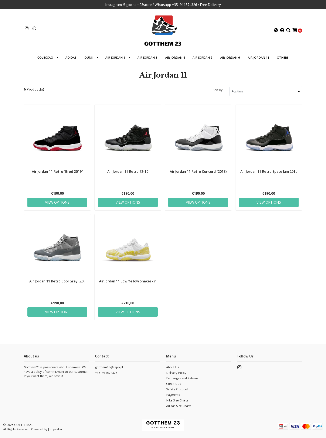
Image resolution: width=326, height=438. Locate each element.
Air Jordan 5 (202, 57)
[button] (276, 30)
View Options (57, 202)
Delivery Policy (176, 373)
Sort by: (218, 90)
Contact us (173, 384)
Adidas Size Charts (178, 406)
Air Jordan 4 (175, 57)
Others (283, 57)
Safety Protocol (177, 389)
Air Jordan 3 (147, 57)
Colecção (45, 57)
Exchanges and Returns (182, 378)
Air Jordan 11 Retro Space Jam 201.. (268, 171)
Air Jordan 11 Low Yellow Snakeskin (127, 281)
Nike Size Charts (177, 400)
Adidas (71, 57)
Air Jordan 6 (230, 57)
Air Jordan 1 (115, 57)
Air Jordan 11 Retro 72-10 (127, 171)
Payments (173, 395)
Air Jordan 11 (258, 57)
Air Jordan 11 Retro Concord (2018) (198, 171)
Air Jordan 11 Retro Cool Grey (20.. (57, 281)
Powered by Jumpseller (46, 429)
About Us (172, 367)
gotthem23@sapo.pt (109, 367)
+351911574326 (106, 373)
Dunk (88, 57)
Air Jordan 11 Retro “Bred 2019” (57, 171)
